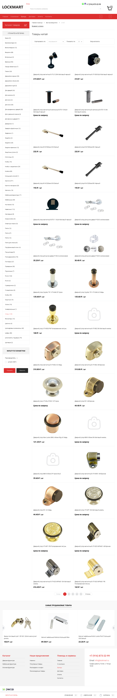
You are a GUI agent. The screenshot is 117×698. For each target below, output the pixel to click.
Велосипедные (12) (11, 47)
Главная (5, 16)
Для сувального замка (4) (13, 114)
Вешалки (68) (9, 52)
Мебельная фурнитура (9, 664)
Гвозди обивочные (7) (11, 66)
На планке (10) (9, 204)
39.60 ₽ (52, 479)
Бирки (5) (8, 38)
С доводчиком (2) (10, 285)
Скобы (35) (8, 295)
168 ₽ (52, 334)
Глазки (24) (8, 71)
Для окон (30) (9, 104)
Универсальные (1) (11, 309)
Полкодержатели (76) (11, 257)
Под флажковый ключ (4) (13, 247)
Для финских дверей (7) (12, 119)
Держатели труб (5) (11, 85)
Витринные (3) (9, 57)
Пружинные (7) (9, 271)
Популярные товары (36, 664)
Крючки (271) (9, 181)
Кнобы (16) (8, 162)
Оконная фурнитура (8, 667)
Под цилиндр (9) (10, 252)
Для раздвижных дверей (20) (14, 109)
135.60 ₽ (52, 298)
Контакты (48, 16)
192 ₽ (52, 189)
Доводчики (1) (9, 124)
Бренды (23, 16)
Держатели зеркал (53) (12, 76)
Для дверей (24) (10, 90)
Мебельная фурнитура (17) (13, 195)
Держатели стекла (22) (12, 81)
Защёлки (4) (8, 138)
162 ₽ (94, 588)
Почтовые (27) (9, 261)
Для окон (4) (9, 100)
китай (12, 362)
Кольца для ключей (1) (12, 176)
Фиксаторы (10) (10, 319)
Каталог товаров (16, 25)
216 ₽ (94, 80)
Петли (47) (8, 233)
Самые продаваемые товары (58, 605)
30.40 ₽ (94, 261)
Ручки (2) (8, 280)
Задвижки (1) (9, 133)
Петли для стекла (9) (11, 242)
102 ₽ (8, 642)
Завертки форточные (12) (13, 128)
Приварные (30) (10, 266)
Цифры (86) (8, 333)
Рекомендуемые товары (37, 671)
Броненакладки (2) (10, 43)
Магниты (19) (9, 190)
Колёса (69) (8, 171)
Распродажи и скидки (36, 667)
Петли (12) (8, 228)
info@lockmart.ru (102, 660)
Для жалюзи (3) (10, 95)
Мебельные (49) (10, 200)
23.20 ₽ (84, 642)
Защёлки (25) (9, 143)
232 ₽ (52, 152)
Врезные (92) (9, 62)
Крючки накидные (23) (12, 185)
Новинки (32, 660)
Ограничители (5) (10, 219)
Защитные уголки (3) (11, 152)
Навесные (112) (10, 209)
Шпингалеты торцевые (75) (13, 338)
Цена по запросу (52, 116)
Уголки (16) (8, 304)
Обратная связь (9, 695)
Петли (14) (8, 238)
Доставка (32, 16)
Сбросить (22, 370)
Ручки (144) (8, 276)
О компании (15, 16)
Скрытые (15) (9, 300)
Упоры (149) (8, 314)
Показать (10, 370)
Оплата (40, 16)
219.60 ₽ (52, 80)
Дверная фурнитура (8, 660)
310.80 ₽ (52, 370)
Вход (28, 4)
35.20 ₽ (52, 261)
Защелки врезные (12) (12, 147)
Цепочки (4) (8, 323)
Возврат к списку (37, 26)
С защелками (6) (10, 290)
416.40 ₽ (52, 588)
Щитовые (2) (9, 342)
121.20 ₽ (52, 443)
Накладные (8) (9, 214)
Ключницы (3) (9, 157)
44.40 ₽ (94, 407)
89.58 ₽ (46, 642)
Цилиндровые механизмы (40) (14, 328)
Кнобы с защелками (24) (12, 166)
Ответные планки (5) (11, 223)
